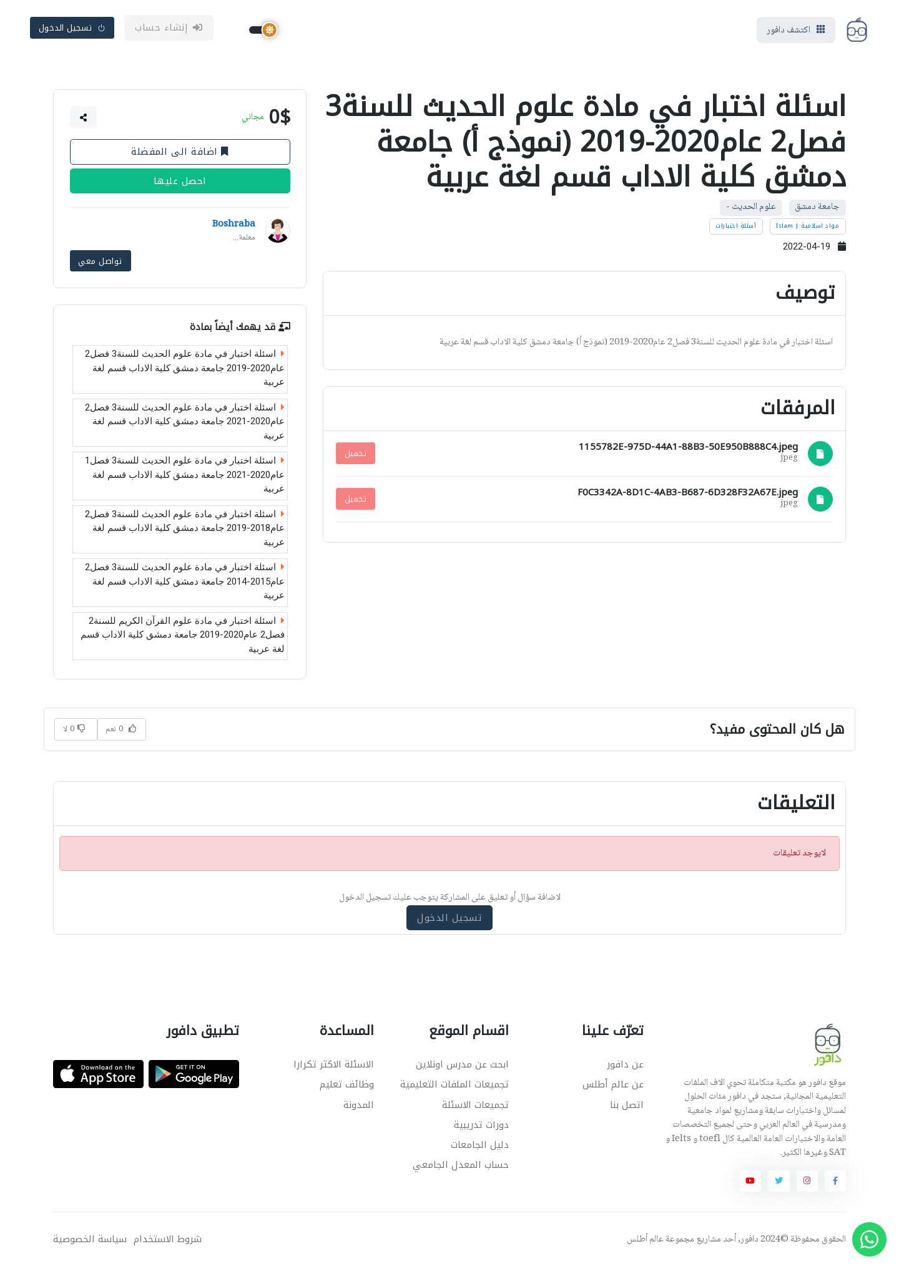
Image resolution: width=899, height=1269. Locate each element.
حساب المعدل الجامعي (461, 1166)
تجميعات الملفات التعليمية (454, 1086)
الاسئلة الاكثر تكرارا (333, 1066)
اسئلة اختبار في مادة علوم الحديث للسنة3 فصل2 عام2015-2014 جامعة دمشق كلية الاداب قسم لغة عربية (185, 583)
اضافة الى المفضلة (179, 154)
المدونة (358, 1106)
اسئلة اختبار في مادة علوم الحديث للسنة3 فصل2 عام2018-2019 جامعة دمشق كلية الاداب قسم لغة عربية (185, 530)
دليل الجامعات (480, 1146)
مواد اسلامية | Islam (807, 229)
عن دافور (625, 1066)
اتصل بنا (627, 1106)
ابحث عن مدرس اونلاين (462, 1066)
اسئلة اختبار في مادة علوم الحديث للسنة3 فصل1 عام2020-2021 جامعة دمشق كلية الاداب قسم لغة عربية (185, 476)
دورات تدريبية (481, 1126)
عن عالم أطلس (613, 1086)
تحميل (356, 456)
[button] (83, 120)
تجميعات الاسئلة (475, 1106)
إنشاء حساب (169, 29)
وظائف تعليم (347, 1086)
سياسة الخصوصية (90, 1240)
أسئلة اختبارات (735, 229)
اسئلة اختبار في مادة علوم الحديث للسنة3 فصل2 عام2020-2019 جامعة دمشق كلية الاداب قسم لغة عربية (185, 370)
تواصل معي (100, 263)
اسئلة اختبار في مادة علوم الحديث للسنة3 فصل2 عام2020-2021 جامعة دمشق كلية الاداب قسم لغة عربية (185, 423)
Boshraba (233, 228)
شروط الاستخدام (168, 1240)
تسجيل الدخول (72, 29)
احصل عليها (180, 184)
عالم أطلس (645, 1241)
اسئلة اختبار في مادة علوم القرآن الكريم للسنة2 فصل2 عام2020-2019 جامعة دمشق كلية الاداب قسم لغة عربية (183, 637)
